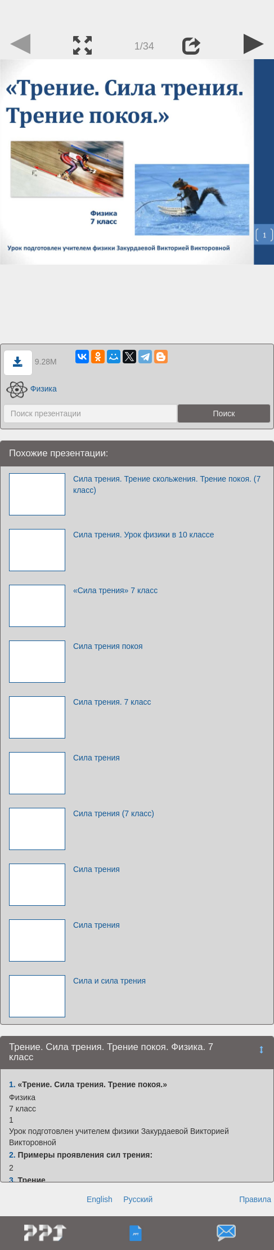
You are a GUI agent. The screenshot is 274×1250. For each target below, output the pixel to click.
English (100, 1199)
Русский (137, 1199)
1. (12, 1084)
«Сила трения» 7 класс (115, 590)
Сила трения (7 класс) (113, 813)
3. (12, 1180)
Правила (255, 1199)
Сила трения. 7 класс (112, 701)
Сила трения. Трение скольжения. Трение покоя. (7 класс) (166, 484)
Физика (31, 388)
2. (12, 1154)
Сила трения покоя (108, 646)
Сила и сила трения (109, 980)
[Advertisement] (137, 14)
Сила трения (96, 757)
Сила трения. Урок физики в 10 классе (143, 534)
